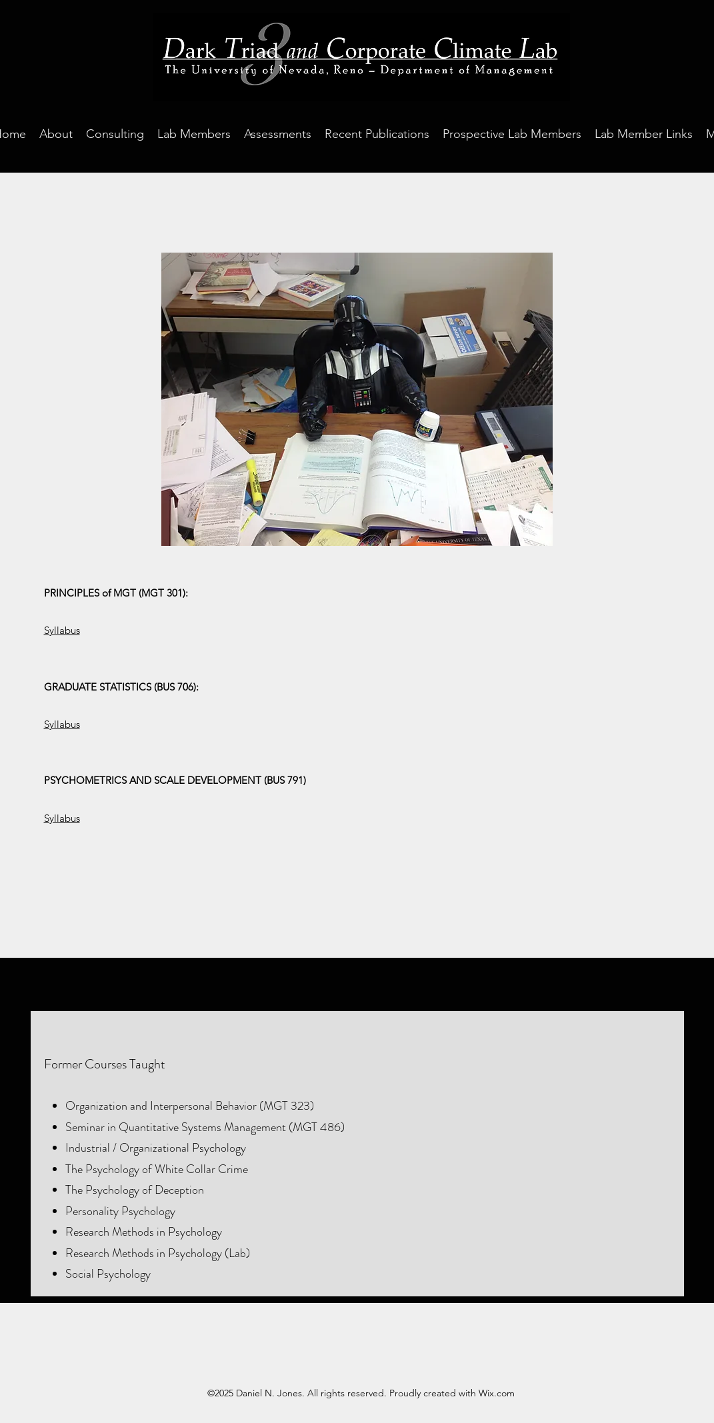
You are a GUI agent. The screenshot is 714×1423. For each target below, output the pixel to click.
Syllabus (62, 630)
